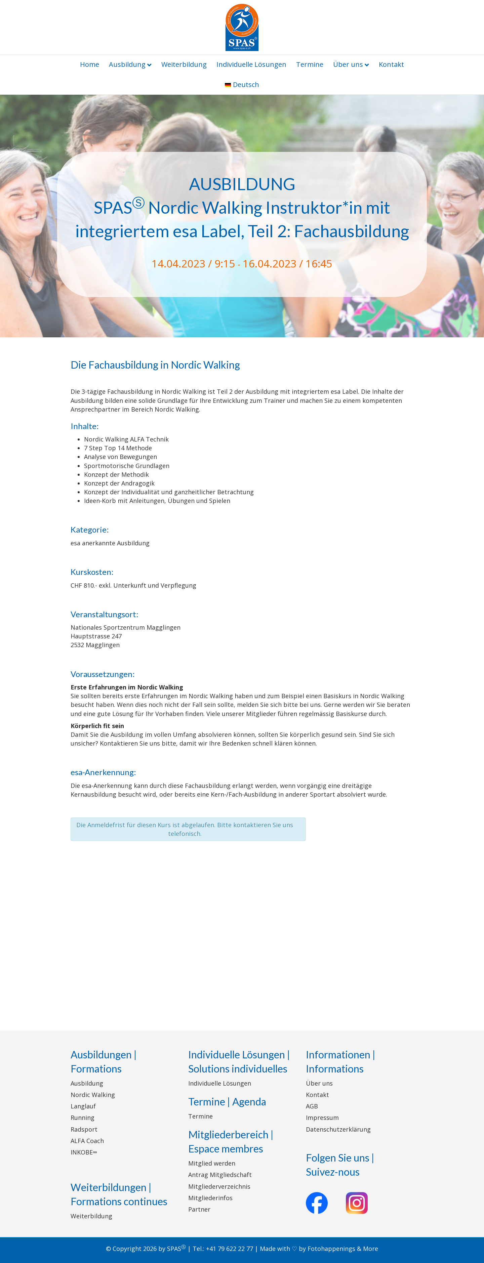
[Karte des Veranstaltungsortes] (242, 931)
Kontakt (391, 64)
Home (89, 64)
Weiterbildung (184, 64)
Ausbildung (127, 64)
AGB (312, 1106)
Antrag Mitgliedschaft (220, 1175)
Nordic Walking (93, 1095)
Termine (309, 64)
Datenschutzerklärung (338, 1129)
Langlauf (83, 1106)
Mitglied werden (211, 1163)
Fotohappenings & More (343, 1249)
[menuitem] (242, 84)
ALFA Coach (87, 1141)
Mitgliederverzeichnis (219, 1186)
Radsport (84, 1129)
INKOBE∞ (84, 1152)
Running (82, 1117)
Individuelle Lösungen (251, 64)
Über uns (348, 64)
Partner (199, 1209)
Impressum (322, 1117)
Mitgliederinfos (210, 1198)
